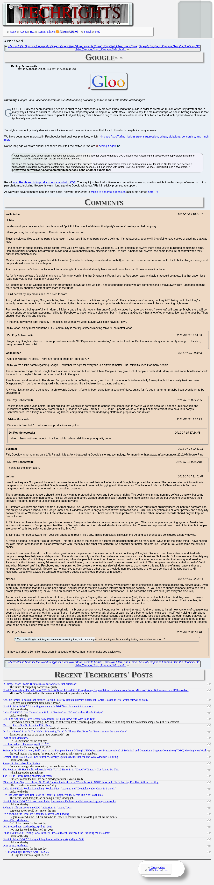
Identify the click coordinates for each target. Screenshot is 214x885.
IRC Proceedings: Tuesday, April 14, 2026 (26, 852)
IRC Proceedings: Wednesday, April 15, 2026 (27, 827)
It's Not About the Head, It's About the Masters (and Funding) (36, 814)
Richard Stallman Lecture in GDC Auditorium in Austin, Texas (37, 808)
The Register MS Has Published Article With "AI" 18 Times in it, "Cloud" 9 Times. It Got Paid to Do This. (61, 770)
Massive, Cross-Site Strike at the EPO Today (27, 726)
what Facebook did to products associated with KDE (44, 183)
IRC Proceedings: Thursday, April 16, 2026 (26, 745)
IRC (32, 31)
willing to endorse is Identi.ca (108, 192)
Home (13, 31)
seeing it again (108, 146)
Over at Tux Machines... (16, 738)
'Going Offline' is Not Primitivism (21, 764)
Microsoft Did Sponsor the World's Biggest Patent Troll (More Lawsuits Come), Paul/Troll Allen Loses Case (72, 47)
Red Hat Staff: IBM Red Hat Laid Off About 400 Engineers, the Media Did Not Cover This (53, 795)
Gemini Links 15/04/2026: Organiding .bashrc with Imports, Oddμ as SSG (43, 840)
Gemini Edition (46, 31)
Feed (97, 31)
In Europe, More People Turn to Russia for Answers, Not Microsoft (39, 684)
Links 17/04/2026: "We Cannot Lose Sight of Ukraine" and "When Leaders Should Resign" (53, 713)
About (23, 31)
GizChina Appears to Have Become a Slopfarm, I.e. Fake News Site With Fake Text (49, 719)
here (150, 192)
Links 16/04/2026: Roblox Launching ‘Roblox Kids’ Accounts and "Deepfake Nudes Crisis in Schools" (59, 789)
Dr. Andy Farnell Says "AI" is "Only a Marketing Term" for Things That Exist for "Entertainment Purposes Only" (65, 732)
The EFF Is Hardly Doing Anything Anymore (28, 776)
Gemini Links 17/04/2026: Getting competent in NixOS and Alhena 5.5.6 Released (48, 707)
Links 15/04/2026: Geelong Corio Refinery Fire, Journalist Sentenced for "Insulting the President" (56, 833)
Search (88, 31)
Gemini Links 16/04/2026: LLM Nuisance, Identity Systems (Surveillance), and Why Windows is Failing (60, 757)
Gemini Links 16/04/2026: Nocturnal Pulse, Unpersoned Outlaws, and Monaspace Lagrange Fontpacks (59, 802)
